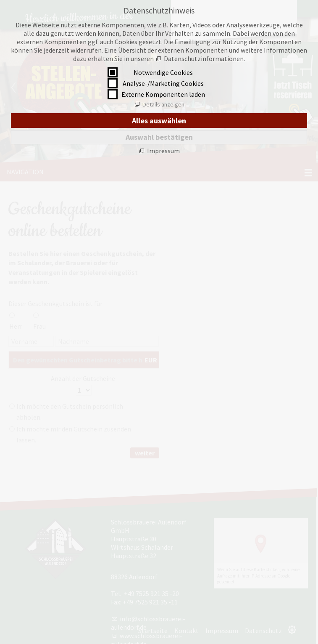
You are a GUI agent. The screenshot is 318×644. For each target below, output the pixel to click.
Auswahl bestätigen (159, 137)
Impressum (163, 150)
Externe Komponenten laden (163, 94)
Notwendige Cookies (163, 72)
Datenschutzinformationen (204, 58)
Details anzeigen (163, 104)
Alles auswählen (159, 120)
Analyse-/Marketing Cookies (163, 83)
